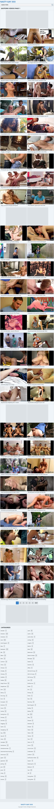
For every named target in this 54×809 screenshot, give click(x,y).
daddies (4, 677)
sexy (30, 717)
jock (3, 767)
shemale (31, 724)
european (4, 702)
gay (3, 733)
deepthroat (5, 686)
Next (36, 603)
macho (30, 646)
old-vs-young (32, 674)
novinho (31, 665)
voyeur (30, 761)
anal (3, 640)
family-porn (5, 714)
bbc (3, 652)
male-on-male (32, 655)
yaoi (30, 770)
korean (3, 779)
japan (3, 758)
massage (31, 658)
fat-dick (4, 720)
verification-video (33, 758)
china (3, 665)
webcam (31, 767)
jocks (3, 770)
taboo (30, 730)
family (3, 711)
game (3, 727)
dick (3, 689)
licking (31, 640)
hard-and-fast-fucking (7, 751)
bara (3, 646)
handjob (4, 742)
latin (30, 631)
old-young (31, 677)
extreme (4, 705)
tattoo (30, 733)
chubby (4, 671)
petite (30, 686)
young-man (32, 776)
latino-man (31, 637)
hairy (3, 739)
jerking (3, 764)
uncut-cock (32, 748)
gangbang (4, 730)
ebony (3, 693)
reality (30, 708)
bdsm (3, 655)
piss (30, 689)
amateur (4, 634)
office (30, 668)
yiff (29, 773)
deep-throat (5, 683)
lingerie (31, 643)
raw (30, 699)
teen (30, 739)
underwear (31, 751)
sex (30, 714)
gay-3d (3, 736)
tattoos (30, 736)
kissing (4, 776)
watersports (32, 764)
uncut (30, 745)
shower (30, 727)
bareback (4, 649)
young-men (31, 779)
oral (30, 680)
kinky (3, 773)
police (30, 696)
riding (30, 711)
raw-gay (31, 702)
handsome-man (6, 748)
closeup (4, 674)
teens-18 (31, 742)
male (30, 649)
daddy (3, 680)
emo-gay (4, 696)
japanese (4, 761)
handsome (5, 745)
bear (3, 658)
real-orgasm (32, 705)
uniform (31, 755)
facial (3, 708)
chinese (4, 668)
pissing (30, 693)
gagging (4, 724)
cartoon (4, 662)
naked (30, 662)
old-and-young (32, 671)
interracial (4, 755)
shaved (30, 720)
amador (4, 631)
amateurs (4, 637)
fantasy (4, 717)
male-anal (31, 652)
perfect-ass (31, 683)
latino (30, 634)
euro (3, 699)
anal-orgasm (5, 643)
